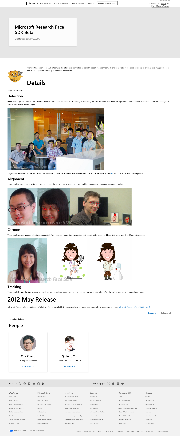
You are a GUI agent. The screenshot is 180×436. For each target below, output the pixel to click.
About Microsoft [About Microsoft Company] (150, 400)
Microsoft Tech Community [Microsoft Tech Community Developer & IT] (126, 412)
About (90, 3)
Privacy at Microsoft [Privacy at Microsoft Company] (151, 408)
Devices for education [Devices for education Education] (70, 400)
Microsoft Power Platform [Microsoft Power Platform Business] (97, 412)
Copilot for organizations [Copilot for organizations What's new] (16, 408)
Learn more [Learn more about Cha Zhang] (26, 366)
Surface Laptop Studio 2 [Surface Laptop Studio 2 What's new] (16, 404)
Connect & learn (78, 3)
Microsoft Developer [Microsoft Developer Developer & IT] (124, 400)
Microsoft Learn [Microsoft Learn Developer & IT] (123, 404)
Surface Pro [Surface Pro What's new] (12, 396)
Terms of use (109, 431)
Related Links (18, 319)
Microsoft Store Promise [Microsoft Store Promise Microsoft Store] (44, 420)
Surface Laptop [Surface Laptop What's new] (13, 400)
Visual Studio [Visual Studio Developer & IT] (122, 423)
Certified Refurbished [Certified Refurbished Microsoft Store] (43, 416)
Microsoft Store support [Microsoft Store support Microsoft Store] (44, 404)
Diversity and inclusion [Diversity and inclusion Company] (152, 416)
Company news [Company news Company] (149, 404)
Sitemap (78, 431)
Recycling (140, 431)
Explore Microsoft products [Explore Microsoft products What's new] (17, 420)
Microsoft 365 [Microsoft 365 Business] (94, 408)
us (112, 173)
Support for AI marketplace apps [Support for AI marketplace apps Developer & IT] (127, 408)
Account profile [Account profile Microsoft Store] (41, 396)
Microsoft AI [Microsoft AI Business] (93, 396)
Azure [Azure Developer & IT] (120, 396)
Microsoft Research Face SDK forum (134, 307)
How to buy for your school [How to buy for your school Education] (72, 412)
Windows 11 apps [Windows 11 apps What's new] (14, 423)
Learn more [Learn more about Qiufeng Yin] (68, 366)
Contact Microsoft (89, 431)
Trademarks (119, 431)
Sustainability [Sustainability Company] (149, 423)
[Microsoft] (17, 3)
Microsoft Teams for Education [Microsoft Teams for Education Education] (73, 404)
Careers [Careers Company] (147, 396)
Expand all (152, 313)
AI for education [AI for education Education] (69, 423)
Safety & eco (130, 431)
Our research (45, 3)
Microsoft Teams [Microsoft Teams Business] (95, 416)
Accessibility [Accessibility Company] (149, 420)
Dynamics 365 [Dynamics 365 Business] (94, 404)
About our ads (150, 431)
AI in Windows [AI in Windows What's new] (13, 416)
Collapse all (166, 313)
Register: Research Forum (107, 3)
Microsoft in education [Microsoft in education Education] (71, 396)
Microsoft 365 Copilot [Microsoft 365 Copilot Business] (96, 420)
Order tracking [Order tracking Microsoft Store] (41, 412)
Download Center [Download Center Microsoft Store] (42, 400)
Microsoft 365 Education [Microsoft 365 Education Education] (71, 408)
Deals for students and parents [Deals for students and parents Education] (73, 420)
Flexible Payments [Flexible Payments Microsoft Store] (42, 423)
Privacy (100, 431)
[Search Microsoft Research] (165, 3)
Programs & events (61, 3)
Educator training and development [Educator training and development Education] (74, 416)
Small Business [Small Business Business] (94, 423)
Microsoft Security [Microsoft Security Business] (95, 400)
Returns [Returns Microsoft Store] (39, 408)
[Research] (33, 3)
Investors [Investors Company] (148, 412)
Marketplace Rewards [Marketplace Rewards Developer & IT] (124, 420)
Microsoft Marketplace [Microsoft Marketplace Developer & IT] (125, 416)
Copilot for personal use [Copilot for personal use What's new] (16, 412)
